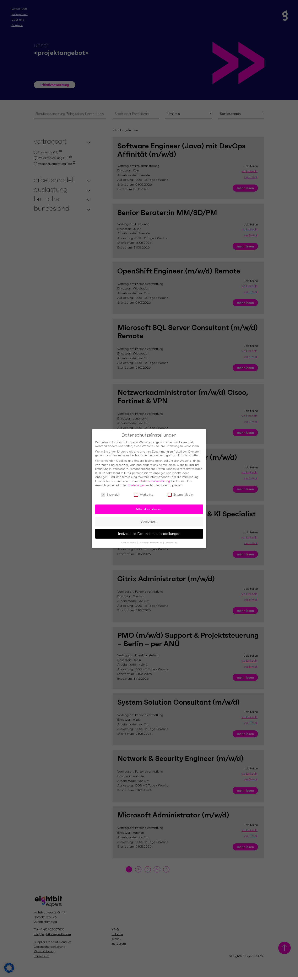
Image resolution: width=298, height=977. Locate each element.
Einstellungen (136, 484)
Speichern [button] (149, 520)
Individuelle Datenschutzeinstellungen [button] (149, 532)
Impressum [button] (171, 541)
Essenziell (110, 493)
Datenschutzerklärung (155, 480)
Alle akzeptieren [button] (149, 508)
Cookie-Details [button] (129, 541)
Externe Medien (181, 493)
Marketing (143, 493)
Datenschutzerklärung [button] (151, 541)
